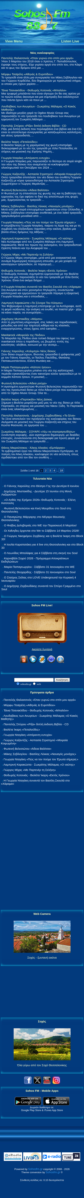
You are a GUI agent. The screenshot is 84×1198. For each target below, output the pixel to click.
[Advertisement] (42, 851)
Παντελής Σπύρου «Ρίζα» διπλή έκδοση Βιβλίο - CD (33, 125)
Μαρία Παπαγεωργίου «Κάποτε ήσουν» (26, 367)
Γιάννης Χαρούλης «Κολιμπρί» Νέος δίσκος (28, 351)
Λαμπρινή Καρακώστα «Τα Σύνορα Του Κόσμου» (32, 302)
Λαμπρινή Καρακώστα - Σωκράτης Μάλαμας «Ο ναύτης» (37, 238)
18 (61, 470)
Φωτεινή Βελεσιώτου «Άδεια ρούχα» (24, 383)
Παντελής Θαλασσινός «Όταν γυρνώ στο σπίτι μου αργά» (37, 58)
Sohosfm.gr (35, 1169)
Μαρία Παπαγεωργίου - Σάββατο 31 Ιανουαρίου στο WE (39, 566)
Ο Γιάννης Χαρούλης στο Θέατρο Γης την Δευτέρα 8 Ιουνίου (41, 486)
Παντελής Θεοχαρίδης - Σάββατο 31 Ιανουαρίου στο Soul (39, 572)
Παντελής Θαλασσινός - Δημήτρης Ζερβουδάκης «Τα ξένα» (38, 415)
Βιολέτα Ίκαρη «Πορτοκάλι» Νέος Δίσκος (26, 399)
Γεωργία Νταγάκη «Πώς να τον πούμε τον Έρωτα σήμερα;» (38, 222)
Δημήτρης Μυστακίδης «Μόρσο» (21, 318)
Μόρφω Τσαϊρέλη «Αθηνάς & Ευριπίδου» (27, 74)
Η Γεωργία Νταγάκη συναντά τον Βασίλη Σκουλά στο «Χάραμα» (41, 286)
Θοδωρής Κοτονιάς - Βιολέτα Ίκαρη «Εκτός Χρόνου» (34, 270)
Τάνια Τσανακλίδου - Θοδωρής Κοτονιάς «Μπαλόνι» (33, 90)
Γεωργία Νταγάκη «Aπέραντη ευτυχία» (25, 157)
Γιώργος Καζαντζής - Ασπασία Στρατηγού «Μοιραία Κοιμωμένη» (41, 174)
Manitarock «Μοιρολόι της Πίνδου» (23, 335)
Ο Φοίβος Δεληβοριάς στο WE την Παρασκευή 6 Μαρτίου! (40, 525)
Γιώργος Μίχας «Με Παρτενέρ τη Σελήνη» (27, 254)
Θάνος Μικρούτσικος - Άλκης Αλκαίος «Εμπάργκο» (33, 447)
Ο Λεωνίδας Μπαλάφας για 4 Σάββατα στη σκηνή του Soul (41, 553)
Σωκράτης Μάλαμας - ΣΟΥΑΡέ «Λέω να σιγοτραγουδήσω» (38, 431)
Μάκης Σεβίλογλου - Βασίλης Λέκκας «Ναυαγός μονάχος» (37, 206)
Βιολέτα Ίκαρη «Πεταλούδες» (19, 141)
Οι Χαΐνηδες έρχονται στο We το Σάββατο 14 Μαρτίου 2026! (41, 530)
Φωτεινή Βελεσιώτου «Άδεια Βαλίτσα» (25, 190)
